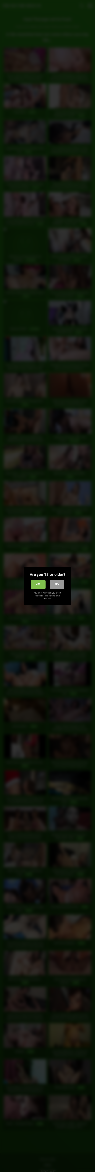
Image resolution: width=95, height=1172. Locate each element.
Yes (38, 584)
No (57, 584)
